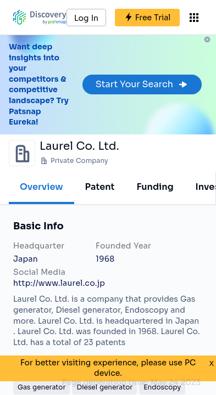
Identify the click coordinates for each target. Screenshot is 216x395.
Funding (154, 187)
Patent (100, 187)
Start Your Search (142, 84)
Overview (41, 187)
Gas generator (41, 387)
